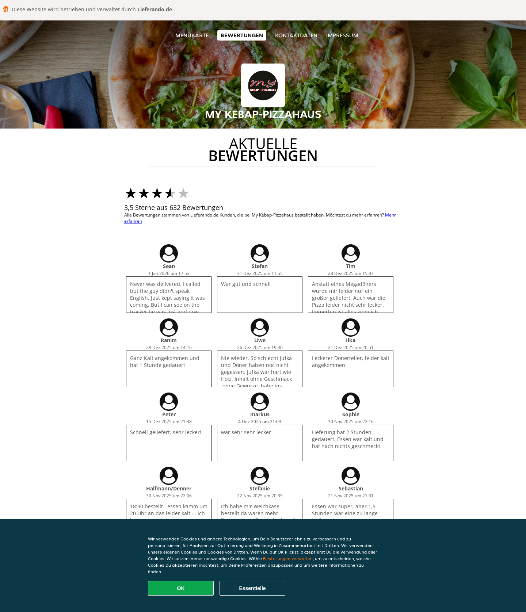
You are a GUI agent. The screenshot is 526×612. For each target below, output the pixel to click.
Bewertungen (242, 35)
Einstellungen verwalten (288, 558)
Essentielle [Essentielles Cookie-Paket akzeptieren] (252, 588)
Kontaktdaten (296, 35)
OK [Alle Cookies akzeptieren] (181, 588)
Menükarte (192, 35)
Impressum (342, 35)
